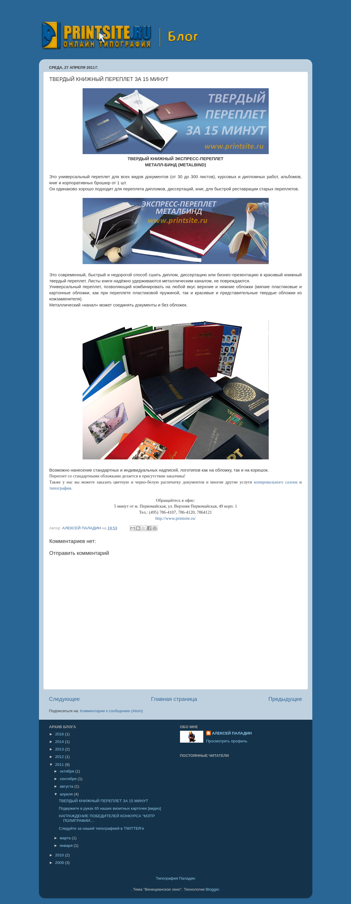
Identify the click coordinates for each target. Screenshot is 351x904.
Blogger (212, 889)
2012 (60, 757)
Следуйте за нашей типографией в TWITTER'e (101, 828)
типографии (60, 488)
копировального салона (275, 482)
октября (67, 771)
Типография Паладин (175, 878)
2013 (60, 749)
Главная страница (174, 699)
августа (67, 786)
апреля (67, 794)
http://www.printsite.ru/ (175, 518)
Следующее (64, 699)
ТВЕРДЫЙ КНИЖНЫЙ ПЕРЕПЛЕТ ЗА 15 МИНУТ (103, 801)
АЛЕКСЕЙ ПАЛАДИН (232, 733)
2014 (60, 741)
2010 (60, 855)
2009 (60, 862)
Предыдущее (285, 699)
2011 (60, 764)
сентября (69, 779)
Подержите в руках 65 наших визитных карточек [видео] (110, 808)
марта (66, 838)
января (67, 845)
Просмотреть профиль (226, 741)
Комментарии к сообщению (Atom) (111, 711)
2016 (60, 734)
